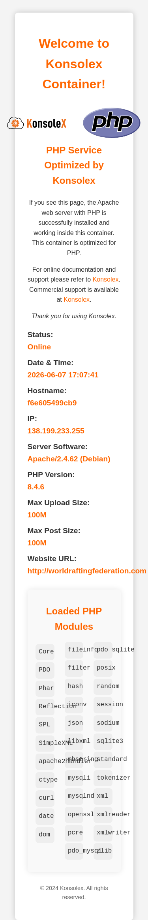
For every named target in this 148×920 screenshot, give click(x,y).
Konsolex (106, 279)
